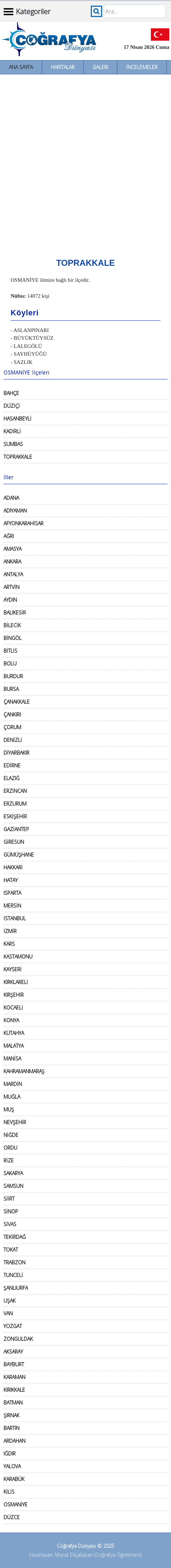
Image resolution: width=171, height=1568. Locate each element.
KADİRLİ (12, 431)
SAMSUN (13, 1186)
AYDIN (10, 599)
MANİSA (12, 1058)
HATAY (11, 880)
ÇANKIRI (12, 714)
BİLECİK (12, 625)
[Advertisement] (85, 163)
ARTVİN (11, 587)
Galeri (100, 67)
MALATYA (14, 1045)
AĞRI (9, 536)
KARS (9, 943)
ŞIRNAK (11, 1415)
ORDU (10, 1147)
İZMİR (10, 931)
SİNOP (11, 1211)
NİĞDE (11, 1135)
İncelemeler (142, 67)
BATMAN (13, 1402)
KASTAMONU (18, 956)
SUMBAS (13, 444)
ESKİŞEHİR (15, 816)
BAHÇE (11, 393)
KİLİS (9, 1491)
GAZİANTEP (16, 829)
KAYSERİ (13, 969)
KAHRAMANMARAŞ (24, 1071)
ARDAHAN (14, 1440)
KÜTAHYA (14, 1033)
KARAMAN (14, 1377)
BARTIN (11, 1428)
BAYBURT (14, 1364)
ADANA (11, 497)
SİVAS (10, 1224)
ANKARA (12, 561)
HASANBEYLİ (17, 418)
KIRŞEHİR (14, 994)
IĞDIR (10, 1453)
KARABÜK (14, 1479)
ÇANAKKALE (17, 701)
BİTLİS (10, 650)
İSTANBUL (15, 918)
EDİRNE (12, 765)
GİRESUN (14, 842)
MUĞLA (12, 1096)
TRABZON (14, 1262)
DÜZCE (12, 1517)
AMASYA (13, 548)
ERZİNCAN (15, 791)
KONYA (11, 1020)
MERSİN (12, 905)
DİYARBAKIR (16, 752)
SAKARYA (13, 1173)
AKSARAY (13, 1351)
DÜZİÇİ (12, 405)
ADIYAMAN (15, 510)
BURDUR (13, 676)
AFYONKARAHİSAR (23, 523)
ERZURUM (15, 803)
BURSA (11, 689)
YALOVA (12, 1466)
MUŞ (9, 1109)
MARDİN (13, 1084)
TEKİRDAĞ (15, 1237)
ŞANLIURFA (16, 1287)
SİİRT (9, 1198)
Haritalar (63, 67)
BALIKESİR (15, 612)
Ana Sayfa (21, 67)
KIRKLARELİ (16, 982)
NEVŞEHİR (15, 1122)
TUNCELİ (13, 1275)
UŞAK (10, 1300)
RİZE (9, 1160)
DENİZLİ (13, 740)
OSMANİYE (16, 1504)
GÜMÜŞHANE (19, 854)
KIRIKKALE (14, 1389)
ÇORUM (12, 727)
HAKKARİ (13, 867)
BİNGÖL (13, 638)
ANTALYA (13, 574)
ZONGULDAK (18, 1338)
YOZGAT (13, 1326)
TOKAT (11, 1249)
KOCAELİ (13, 1007)
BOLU (10, 663)
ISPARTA (12, 892)
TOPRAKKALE (18, 456)
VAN (8, 1313)
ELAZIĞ (11, 778)
